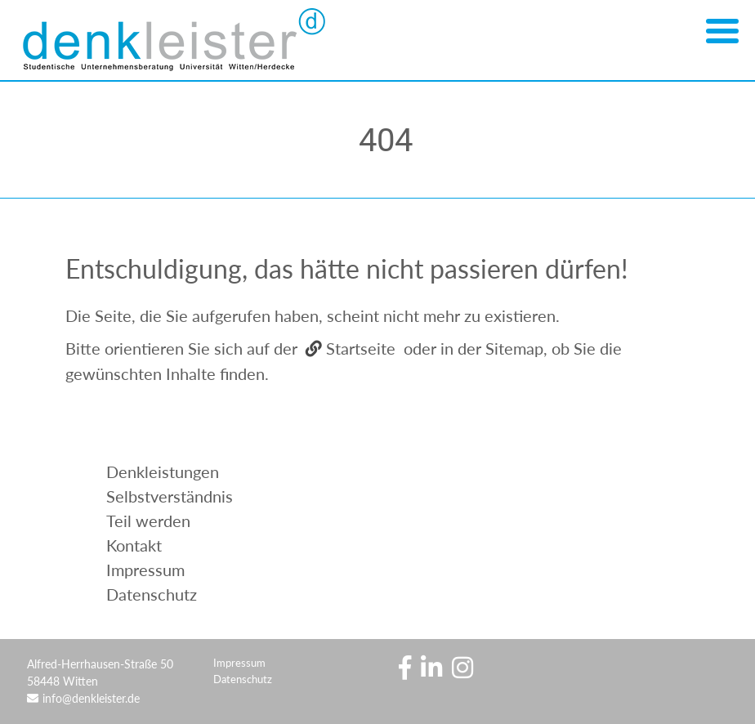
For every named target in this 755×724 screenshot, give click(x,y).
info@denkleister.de (91, 698)
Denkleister (179, 41)
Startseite (360, 348)
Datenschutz (242, 679)
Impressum (239, 662)
